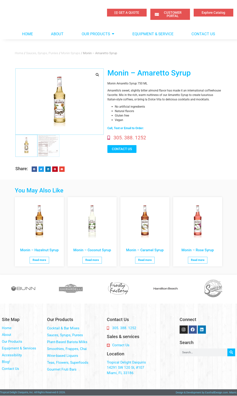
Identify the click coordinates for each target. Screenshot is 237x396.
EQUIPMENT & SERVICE (152, 34)
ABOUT (57, 34)
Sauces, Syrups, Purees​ (65, 335)
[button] (97, 74)
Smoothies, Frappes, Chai (67, 349)
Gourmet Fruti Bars (61, 369)
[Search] (231, 352)
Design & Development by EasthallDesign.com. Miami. (206, 392)
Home (19, 53)
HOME (27, 34)
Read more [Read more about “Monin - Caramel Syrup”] (145, 260)
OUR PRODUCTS (98, 34)
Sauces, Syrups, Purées (42, 53)
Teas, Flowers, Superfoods (67, 362)
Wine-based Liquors (62, 356)
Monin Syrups (70, 53)
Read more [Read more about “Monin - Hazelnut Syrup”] (39, 260)
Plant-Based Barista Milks (67, 342)
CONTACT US (203, 34)
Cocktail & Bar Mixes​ (63, 328)
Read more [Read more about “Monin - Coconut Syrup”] (92, 260)
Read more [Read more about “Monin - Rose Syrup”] (197, 260)
